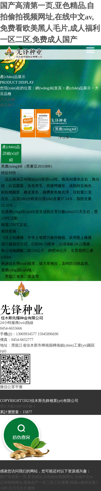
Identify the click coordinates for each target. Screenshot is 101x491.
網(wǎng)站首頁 (48, 88)
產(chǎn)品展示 (78, 88)
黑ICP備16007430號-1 (17, 406)
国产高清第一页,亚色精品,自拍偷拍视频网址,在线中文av (46, 477)
